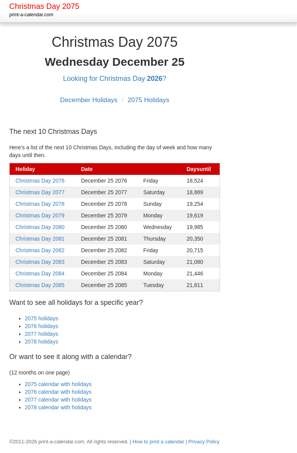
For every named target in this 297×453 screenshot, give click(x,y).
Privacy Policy (204, 441)
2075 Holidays (148, 100)
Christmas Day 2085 (40, 285)
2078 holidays (41, 341)
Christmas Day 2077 (40, 192)
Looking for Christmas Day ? (114, 78)
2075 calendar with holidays (58, 384)
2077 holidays (41, 334)
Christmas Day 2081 (40, 239)
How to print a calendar (158, 441)
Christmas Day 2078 (40, 204)
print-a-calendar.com (31, 14)
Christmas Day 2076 (40, 181)
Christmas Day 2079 (40, 215)
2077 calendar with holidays (58, 400)
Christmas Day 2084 (40, 273)
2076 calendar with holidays (58, 392)
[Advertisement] (263, 147)
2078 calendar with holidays (58, 407)
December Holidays (89, 100)
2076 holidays (41, 326)
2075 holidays (41, 318)
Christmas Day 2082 (40, 250)
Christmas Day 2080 (40, 227)
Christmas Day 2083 (40, 262)
